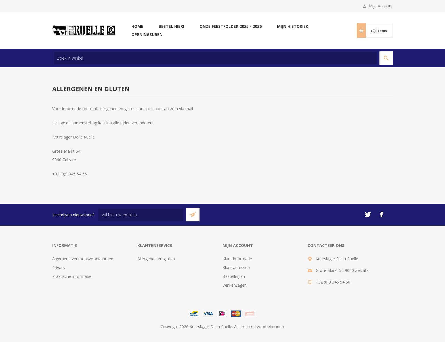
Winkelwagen (234, 285)
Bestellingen (233, 276)
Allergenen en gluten (156, 258)
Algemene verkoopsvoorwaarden (82, 258)
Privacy (58, 267)
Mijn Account (381, 6)
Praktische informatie (71, 276)
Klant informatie (237, 258)
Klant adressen (236, 267)
